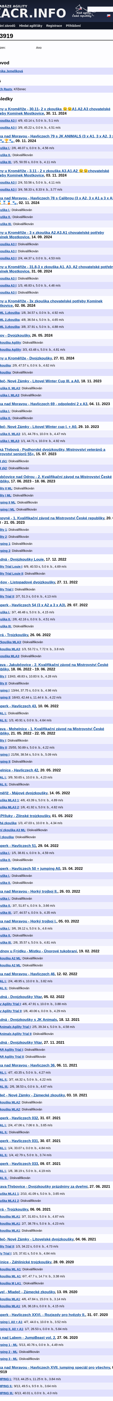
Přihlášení (73, 25)
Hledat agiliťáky (30, 25)
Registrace (54, 25)
